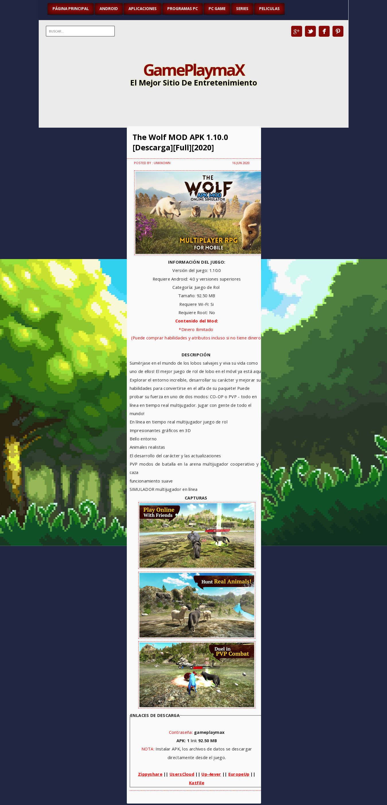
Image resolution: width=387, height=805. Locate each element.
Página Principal (70, 8)
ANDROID (109, 8)
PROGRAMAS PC (182, 8)
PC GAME (217, 8)
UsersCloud (182, 774)
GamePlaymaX (193, 69)
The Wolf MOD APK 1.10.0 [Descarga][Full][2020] (180, 142)
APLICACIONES (143, 8)
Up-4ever (211, 774)
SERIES (242, 8)
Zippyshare (150, 774)
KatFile (196, 782)
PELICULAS (269, 8)
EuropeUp (238, 774)
